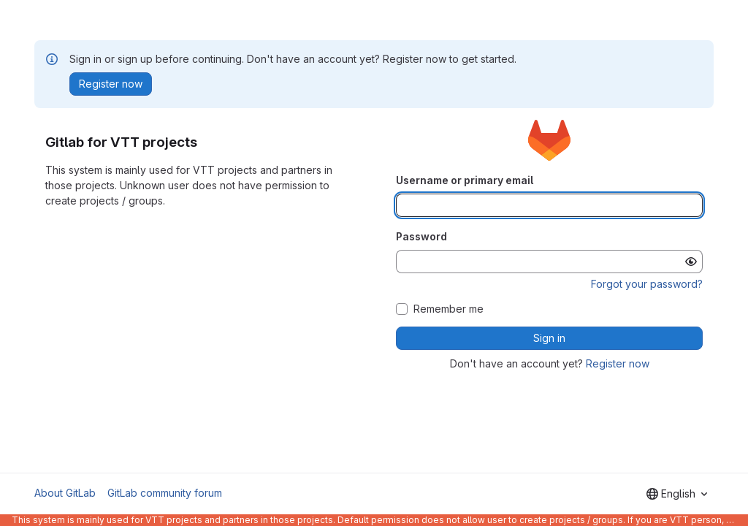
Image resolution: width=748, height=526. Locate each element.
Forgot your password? (647, 284)
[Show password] (691, 261)
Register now (617, 363)
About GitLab (65, 493)
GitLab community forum (164, 493)
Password (421, 236)
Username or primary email (464, 180)
